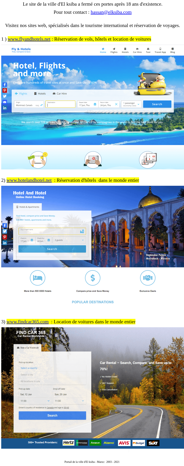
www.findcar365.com (28, 321)
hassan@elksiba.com (111, 12)
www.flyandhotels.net (29, 39)
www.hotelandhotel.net (29, 180)
